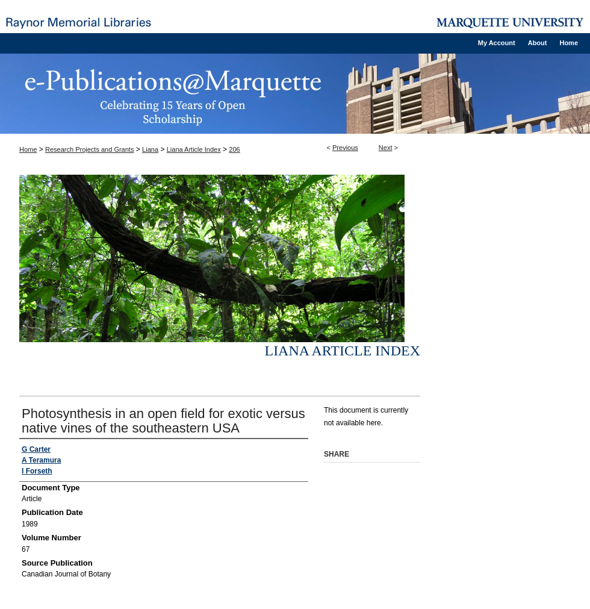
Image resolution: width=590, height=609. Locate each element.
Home (28, 149)
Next (386, 147)
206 (234, 149)
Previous (345, 147)
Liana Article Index (194, 149)
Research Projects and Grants (89, 149)
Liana (150, 149)
